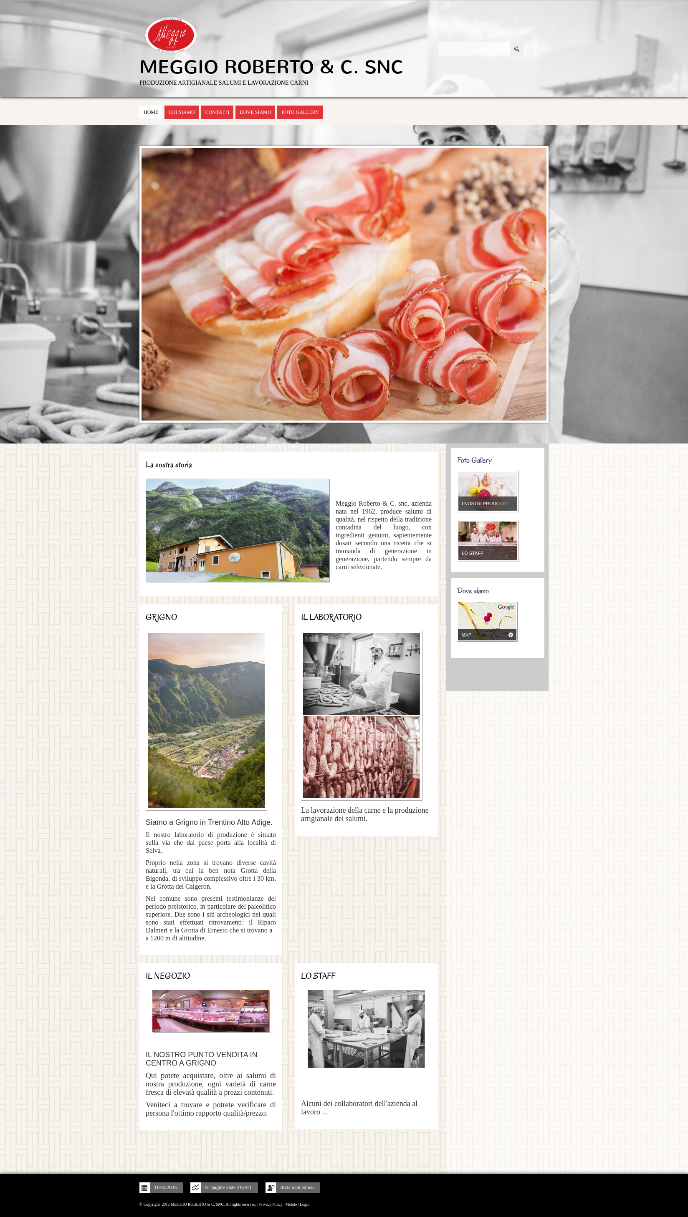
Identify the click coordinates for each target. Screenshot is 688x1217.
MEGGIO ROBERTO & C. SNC (271, 67)
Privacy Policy (271, 1204)
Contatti (217, 112)
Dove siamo (255, 112)
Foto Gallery (300, 112)
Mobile (291, 1204)
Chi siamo (182, 112)
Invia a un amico (297, 1187)
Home (151, 112)
